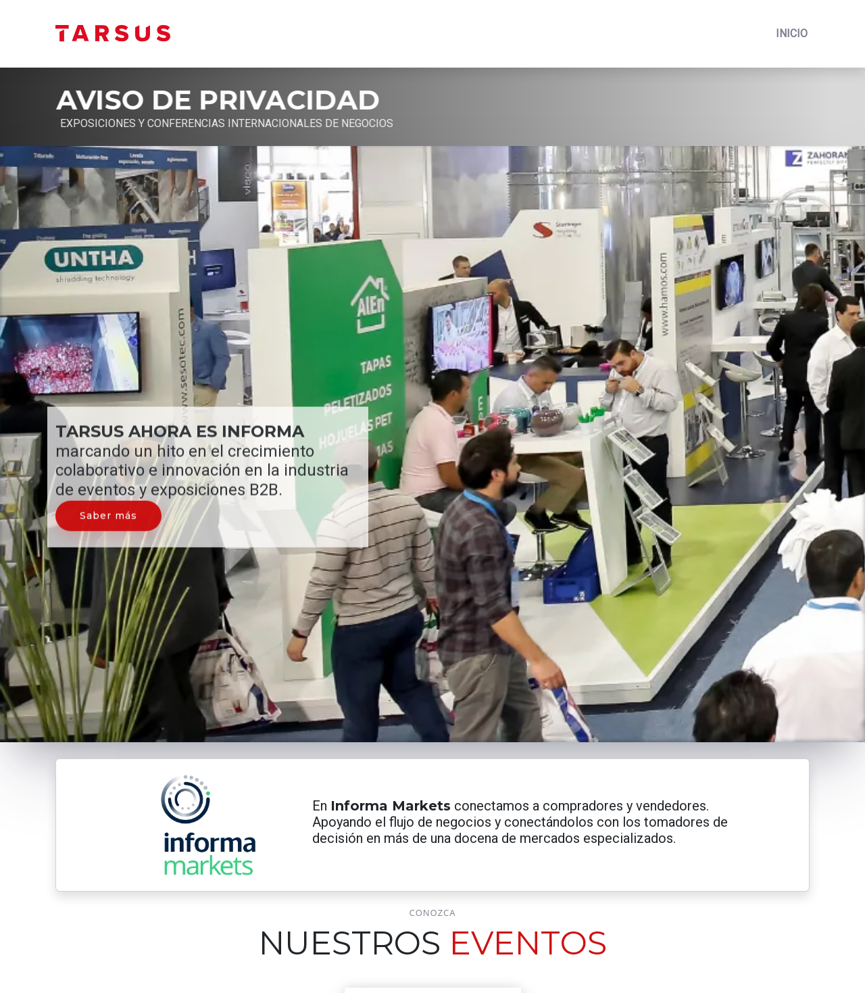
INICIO (792, 33)
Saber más (108, 506)
